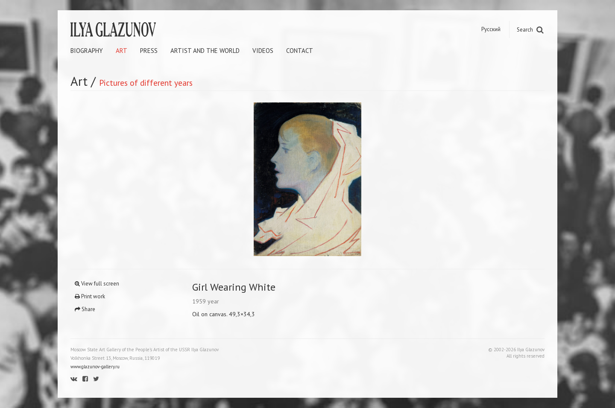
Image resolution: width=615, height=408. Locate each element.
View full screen (97, 283)
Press (149, 51)
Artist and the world (205, 51)
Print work (90, 296)
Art (121, 51)
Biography (86, 51)
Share (85, 309)
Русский (491, 29)
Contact (299, 51)
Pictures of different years (146, 82)
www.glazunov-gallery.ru (95, 367)
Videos (262, 51)
